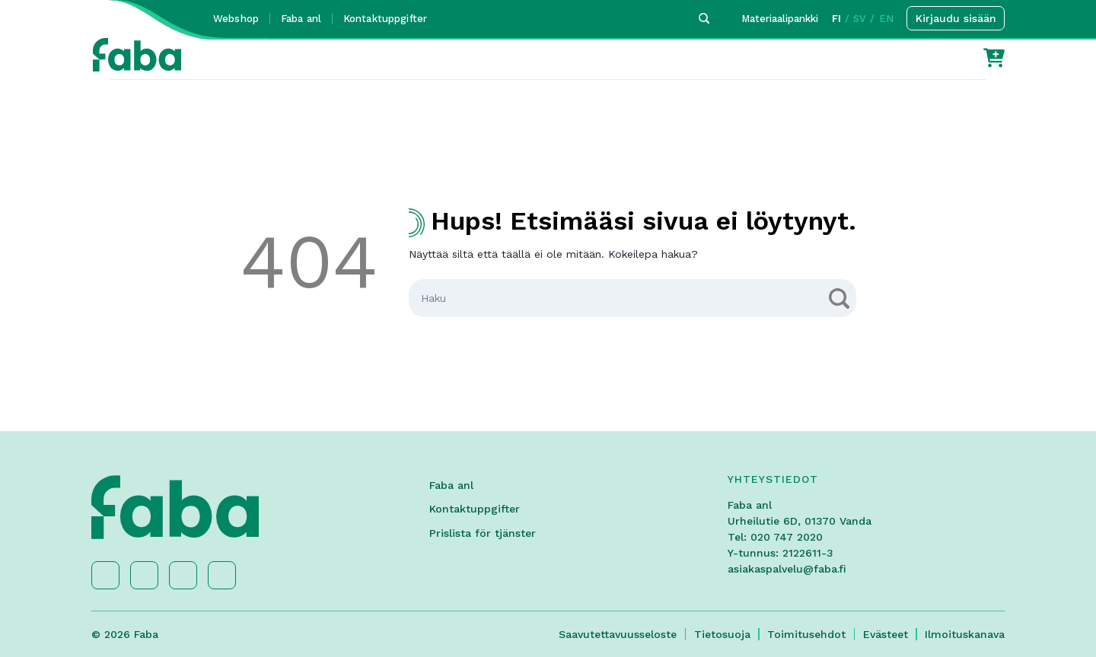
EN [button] (886, 19)
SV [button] (859, 19)
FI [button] (836, 19)
